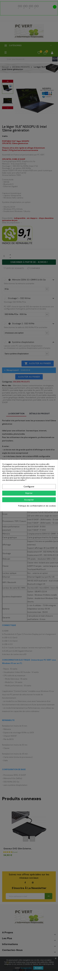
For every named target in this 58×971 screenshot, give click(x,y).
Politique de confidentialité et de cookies (37, 506)
